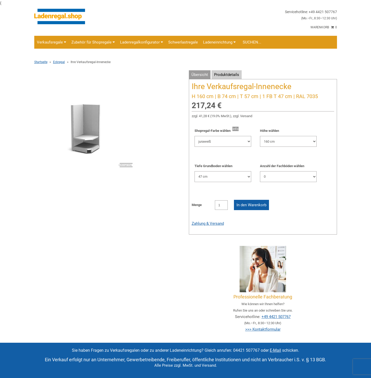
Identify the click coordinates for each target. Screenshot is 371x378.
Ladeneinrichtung (219, 42)
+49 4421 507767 (276, 316)
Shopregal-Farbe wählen (213, 131)
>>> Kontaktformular (263, 329)
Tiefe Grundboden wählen (213, 166)
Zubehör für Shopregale (93, 42)
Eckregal (59, 62)
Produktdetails (226, 74)
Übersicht (199, 74)
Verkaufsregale (51, 42)
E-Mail (275, 350)
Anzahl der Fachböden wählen (282, 166)
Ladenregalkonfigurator (141, 42)
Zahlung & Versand (208, 223)
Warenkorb (323, 27)
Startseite (40, 62)
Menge (197, 205)
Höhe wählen (269, 131)
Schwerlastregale (183, 42)
